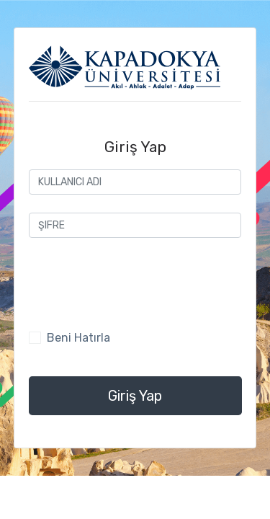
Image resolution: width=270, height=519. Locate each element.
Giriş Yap (135, 395)
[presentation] (138, 284)
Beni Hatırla (78, 338)
